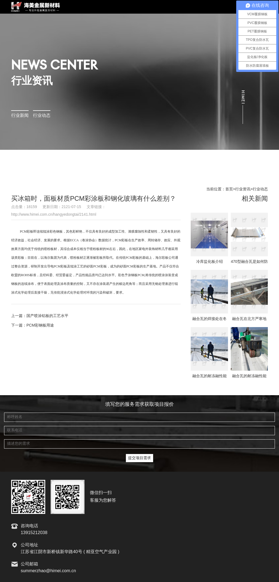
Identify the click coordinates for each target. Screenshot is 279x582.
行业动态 (41, 115)
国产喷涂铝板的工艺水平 (47, 316)
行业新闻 (20, 115)
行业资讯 (242, 189)
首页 (229, 189)
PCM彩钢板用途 (40, 325)
